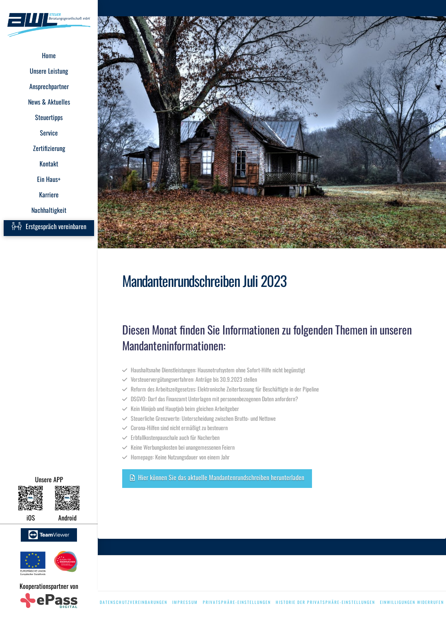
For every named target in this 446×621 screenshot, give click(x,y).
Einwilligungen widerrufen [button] (412, 602)
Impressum (185, 602)
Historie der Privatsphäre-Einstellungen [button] (325, 602)
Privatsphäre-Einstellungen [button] (237, 602)
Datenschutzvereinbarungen (133, 602)
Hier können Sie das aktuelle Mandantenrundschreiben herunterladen (217, 477)
